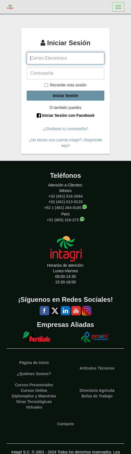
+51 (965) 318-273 (63, 219)
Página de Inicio (34, 362)
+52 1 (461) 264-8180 (63, 207)
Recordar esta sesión (65, 85)
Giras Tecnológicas (34, 401)
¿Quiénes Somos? (34, 374)
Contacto (65, 424)
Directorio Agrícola (97, 390)
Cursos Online (34, 390)
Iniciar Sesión (65, 95)
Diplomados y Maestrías (34, 396)
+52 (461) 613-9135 (65, 202)
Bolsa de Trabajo (96, 396)
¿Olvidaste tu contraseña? (65, 129)
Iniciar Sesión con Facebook (66, 115)
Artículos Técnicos (97, 368)
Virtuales (34, 407)
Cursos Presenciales (34, 385)
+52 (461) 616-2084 (65, 196)
